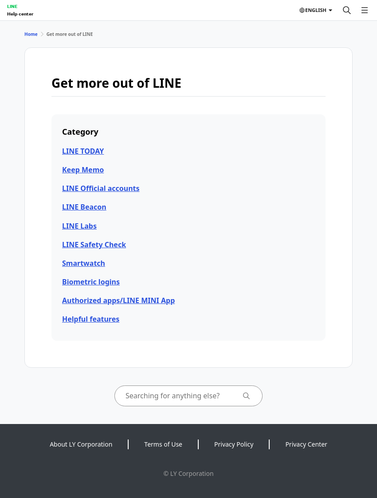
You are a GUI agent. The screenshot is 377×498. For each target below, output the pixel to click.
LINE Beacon (84, 207)
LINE (12, 6)
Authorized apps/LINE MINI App (118, 300)
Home (31, 34)
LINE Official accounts (101, 188)
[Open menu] (364, 10)
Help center (20, 14)
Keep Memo (83, 170)
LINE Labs (79, 226)
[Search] (347, 10)
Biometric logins (91, 282)
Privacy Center (306, 444)
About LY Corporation (81, 444)
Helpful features (90, 319)
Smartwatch (83, 263)
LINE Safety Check (94, 244)
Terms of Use (163, 444)
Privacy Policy (233, 444)
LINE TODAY (83, 151)
